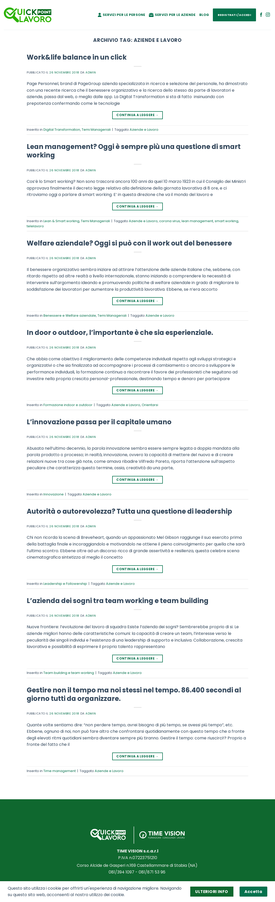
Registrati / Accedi (234, 15)
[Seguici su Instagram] (268, 15)
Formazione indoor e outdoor (67, 405)
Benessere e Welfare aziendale (69, 315)
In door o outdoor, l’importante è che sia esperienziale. (120, 332)
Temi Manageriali (96, 129)
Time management (59, 771)
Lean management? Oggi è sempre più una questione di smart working (134, 151)
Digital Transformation (61, 129)
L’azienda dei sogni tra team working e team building (117, 600)
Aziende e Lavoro (144, 129)
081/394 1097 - (124, 872)
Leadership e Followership (65, 583)
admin (91, 72)
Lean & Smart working (61, 221)
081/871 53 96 (152, 872)
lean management (197, 221)
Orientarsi (150, 405)
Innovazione (53, 494)
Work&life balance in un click (77, 57)
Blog (204, 15)
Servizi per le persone (121, 15)
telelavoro (35, 226)
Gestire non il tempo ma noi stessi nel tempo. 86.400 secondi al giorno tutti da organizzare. (134, 694)
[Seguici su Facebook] (261, 15)
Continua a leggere (137, 114)
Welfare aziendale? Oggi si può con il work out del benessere (129, 243)
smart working (226, 221)
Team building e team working (68, 673)
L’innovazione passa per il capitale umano (99, 422)
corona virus (169, 221)
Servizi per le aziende (172, 15)
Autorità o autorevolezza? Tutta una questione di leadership (129, 511)
